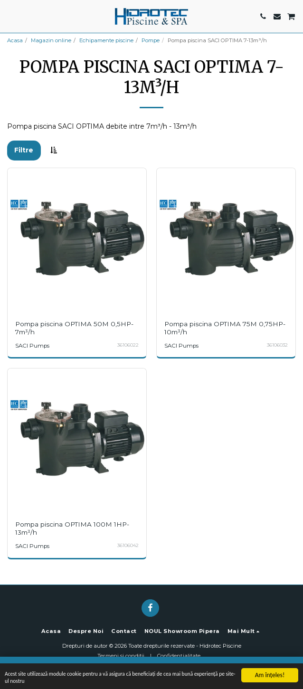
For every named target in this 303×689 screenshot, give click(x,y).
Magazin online (51, 40)
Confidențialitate (178, 655)
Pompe (151, 40)
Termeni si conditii (120, 655)
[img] (77, 237)
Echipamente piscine (106, 40)
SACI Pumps (32, 345)
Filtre (23, 150)
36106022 (128, 345)
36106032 (277, 345)
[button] (10, 16)
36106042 (128, 545)
